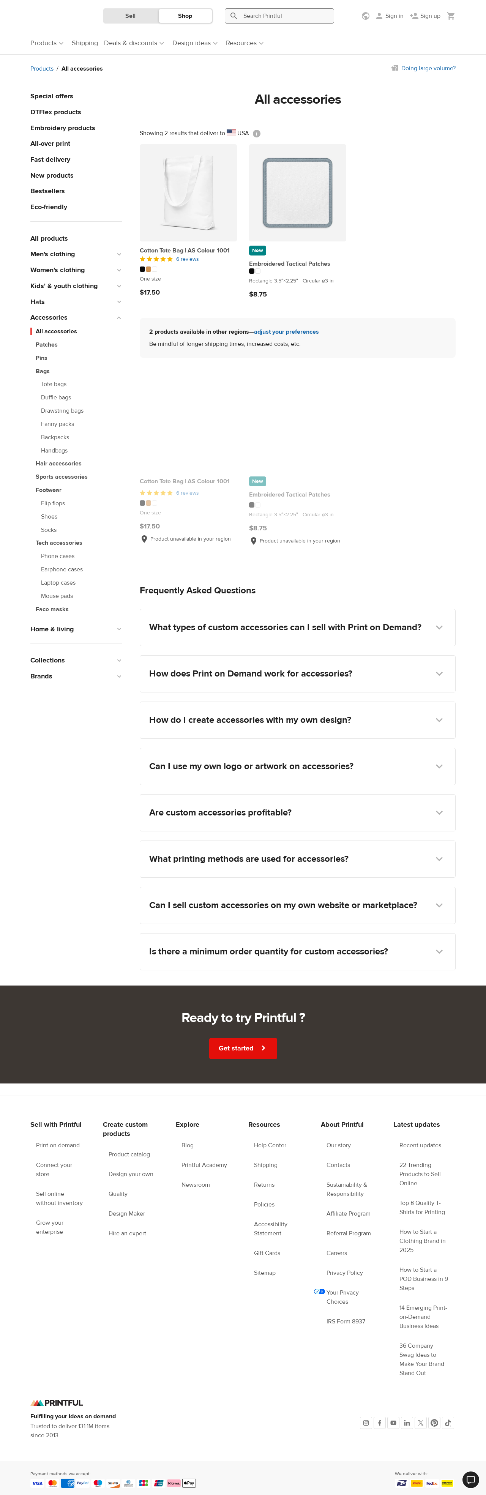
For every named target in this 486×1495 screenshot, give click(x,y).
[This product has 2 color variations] (297, 271)
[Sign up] (425, 16)
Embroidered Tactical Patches (289, 264)
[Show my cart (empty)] (451, 16)
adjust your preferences (286, 332)
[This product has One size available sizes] (188, 279)
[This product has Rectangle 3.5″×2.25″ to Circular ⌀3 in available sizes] (297, 281)
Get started (243, 1048)
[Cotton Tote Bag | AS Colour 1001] (188, 192)
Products (42, 69)
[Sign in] (389, 16)
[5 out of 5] (188, 259)
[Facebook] (380, 1423)
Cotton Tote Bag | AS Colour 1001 (185, 250)
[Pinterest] (434, 1423)
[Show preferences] (366, 16)
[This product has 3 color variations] (188, 269)
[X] (421, 1423)
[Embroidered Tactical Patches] (297, 192)
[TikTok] (448, 1423)
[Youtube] (393, 1423)
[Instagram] (366, 1423)
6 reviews (187, 259)
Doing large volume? (428, 68)
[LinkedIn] (407, 1423)
